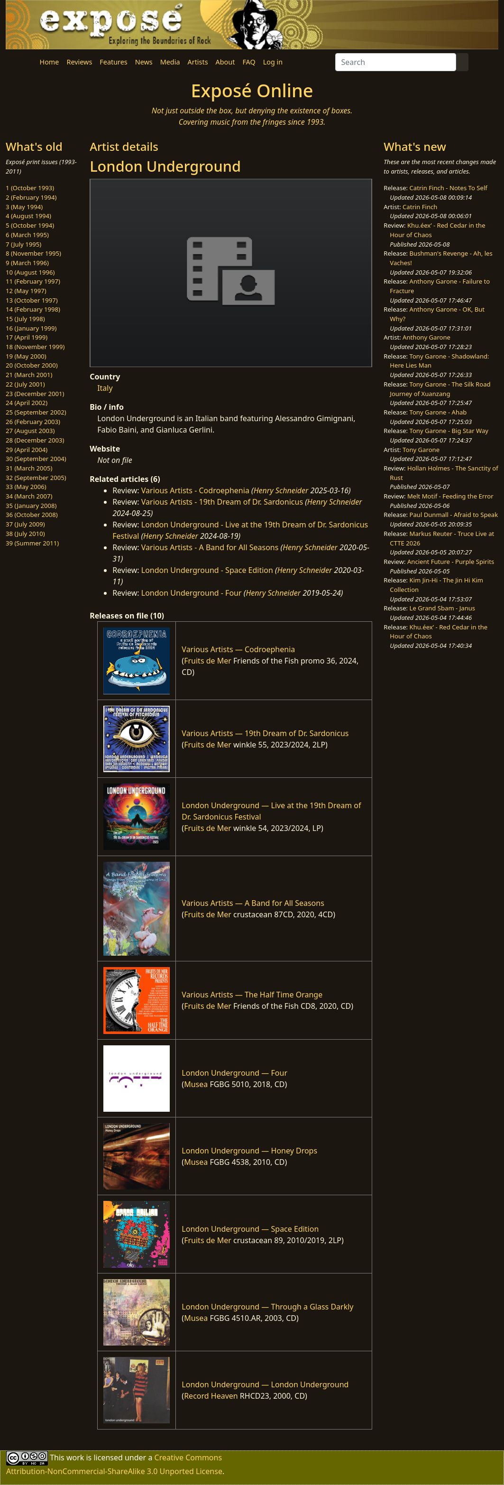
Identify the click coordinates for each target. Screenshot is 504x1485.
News (144, 61)
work (75, 1457)
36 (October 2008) (32, 514)
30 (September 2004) (36, 458)
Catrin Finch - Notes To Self (448, 188)
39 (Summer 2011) (32, 543)
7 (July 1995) (23, 244)
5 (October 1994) (30, 225)
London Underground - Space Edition (207, 570)
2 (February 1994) (31, 197)
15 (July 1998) (25, 318)
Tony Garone (421, 449)
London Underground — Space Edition (250, 1229)
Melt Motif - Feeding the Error (450, 496)
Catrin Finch (420, 207)
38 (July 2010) (25, 533)
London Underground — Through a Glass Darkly (267, 1306)
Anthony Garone (426, 337)
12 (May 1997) (26, 290)
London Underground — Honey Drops (249, 1150)
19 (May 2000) (26, 356)
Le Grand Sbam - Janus (443, 608)
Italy (104, 388)
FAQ (248, 61)
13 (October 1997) (32, 300)
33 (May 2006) (26, 486)
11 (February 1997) (33, 281)
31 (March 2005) (29, 468)
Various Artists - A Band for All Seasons (210, 547)
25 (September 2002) (36, 412)
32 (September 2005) (36, 477)
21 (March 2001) (29, 374)
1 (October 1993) (30, 188)
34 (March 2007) (29, 496)
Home (49, 61)
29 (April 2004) (26, 449)
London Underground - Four (191, 593)
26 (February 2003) (33, 421)
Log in (273, 61)
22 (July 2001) (25, 384)
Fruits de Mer (207, 660)
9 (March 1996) (27, 262)
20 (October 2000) (32, 365)
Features (113, 61)
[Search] (395, 62)
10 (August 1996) (30, 272)
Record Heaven (211, 1396)
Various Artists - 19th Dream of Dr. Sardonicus (222, 502)
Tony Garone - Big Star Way (449, 430)
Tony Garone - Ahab (438, 412)
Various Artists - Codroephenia (195, 490)
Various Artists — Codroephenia (238, 649)
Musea (196, 1084)
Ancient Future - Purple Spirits (450, 561)
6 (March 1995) (27, 235)
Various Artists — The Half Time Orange (252, 994)
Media (170, 61)
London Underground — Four (234, 1073)
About (225, 61)
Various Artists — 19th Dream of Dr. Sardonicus (265, 733)
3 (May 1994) (24, 207)
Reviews (79, 61)
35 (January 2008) (31, 505)
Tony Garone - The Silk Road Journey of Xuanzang (440, 389)
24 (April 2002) (26, 402)
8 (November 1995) (33, 253)
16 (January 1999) (31, 328)
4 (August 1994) (28, 216)
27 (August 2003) (30, 430)
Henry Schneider (281, 490)
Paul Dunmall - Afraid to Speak (454, 514)
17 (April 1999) (26, 337)
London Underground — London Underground (265, 1384)
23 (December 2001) (35, 393)
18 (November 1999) (35, 346)
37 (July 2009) (25, 524)
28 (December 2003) (35, 440)
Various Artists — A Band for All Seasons (253, 903)
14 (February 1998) (33, 309)
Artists (198, 61)
